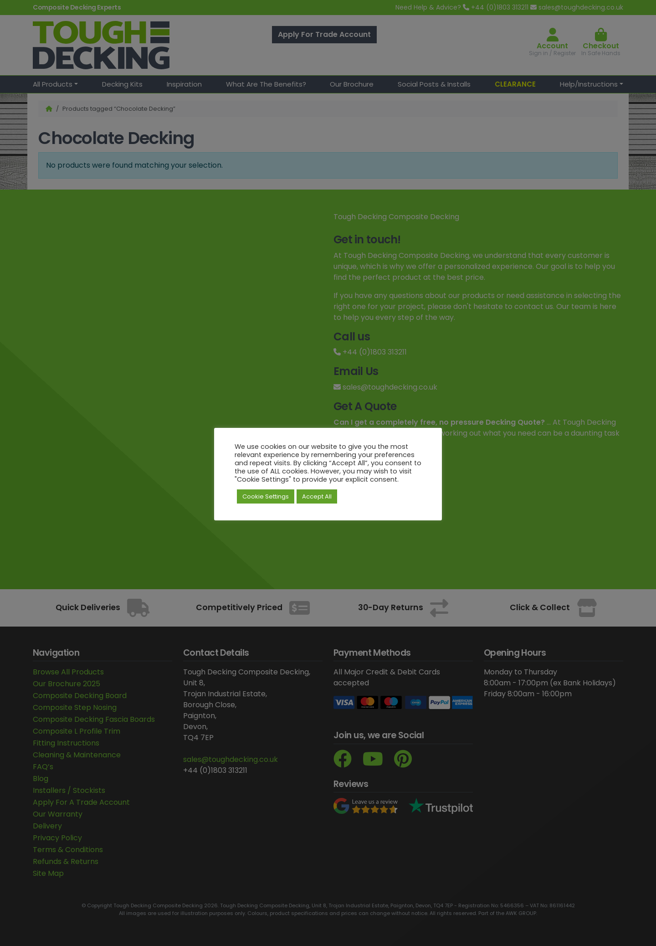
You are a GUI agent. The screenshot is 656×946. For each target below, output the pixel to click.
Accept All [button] (317, 496)
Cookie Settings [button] (265, 496)
